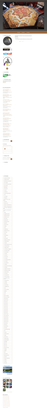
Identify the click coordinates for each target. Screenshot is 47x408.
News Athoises (6, 326)
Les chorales (5, 258)
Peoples (5, 335)
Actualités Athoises (6, 179)
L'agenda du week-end (7, 239)
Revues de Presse (6, 347)
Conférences (5, 191)
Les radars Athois (6, 280)
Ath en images (6, 182)
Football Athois (6, 229)
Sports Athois (6, 353)
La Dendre (5, 242)
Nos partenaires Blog (7, 329)
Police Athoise (6, 336)
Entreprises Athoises (6, 215)
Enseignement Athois (7, 213)
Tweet (23, 41)
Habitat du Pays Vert (6, 230)
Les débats (5, 264)
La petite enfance (6, 247)
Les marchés (5, 273)
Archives (23, 32)
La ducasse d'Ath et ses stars (8, 244)
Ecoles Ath (5, 201)
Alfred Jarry (4, 82)
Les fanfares (5, 267)
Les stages (5, 281)
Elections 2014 (6, 203)
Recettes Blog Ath (6, 339)
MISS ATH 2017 (6, 300)
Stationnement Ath (6, 355)
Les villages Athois (6, 286)
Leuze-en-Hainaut (6, 289)
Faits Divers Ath (6, 224)
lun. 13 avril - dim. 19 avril (6, 399)
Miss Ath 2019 (6, 312)
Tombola (5, 359)
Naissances (5, 324)
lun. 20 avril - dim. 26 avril (6, 398)
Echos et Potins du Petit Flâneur (6, 200)
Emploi (5, 212)
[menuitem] (18, 32)
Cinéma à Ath (6, 188)
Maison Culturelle (6, 295)
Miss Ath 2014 (6, 306)
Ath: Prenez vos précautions (7, 100)
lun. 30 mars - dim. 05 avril (6, 401)
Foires (5, 227)
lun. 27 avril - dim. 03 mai (6, 397)
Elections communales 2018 (7, 206)
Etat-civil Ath (5, 218)
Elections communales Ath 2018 (7, 210)
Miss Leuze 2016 (6, 315)
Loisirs (5, 292)
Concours (5, 190)
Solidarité (5, 350)
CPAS (5, 194)
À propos (28, 32)
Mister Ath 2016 (6, 321)
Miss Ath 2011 (6, 301)
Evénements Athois (6, 221)
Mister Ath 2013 (6, 318)
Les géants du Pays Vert (7, 268)
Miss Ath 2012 (6, 303)
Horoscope (5, 232)
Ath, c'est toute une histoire (7, 184)
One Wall (5, 332)
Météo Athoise (6, 298)
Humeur (5, 233)
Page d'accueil (16, 37)
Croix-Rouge (5, 196)
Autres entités (6, 185)
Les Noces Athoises (6, 276)
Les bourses (5, 255)
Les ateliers (5, 253)
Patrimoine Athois (6, 333)
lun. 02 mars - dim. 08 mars (6, 406)
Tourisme (5, 361)
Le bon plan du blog (6, 250)
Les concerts (5, 261)
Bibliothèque (5, 187)
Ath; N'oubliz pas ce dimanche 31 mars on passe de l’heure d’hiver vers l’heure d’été (23, 36)
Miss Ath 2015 (6, 307)
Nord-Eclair (5, 327)
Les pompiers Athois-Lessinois (6, 278)
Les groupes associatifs (7, 270)
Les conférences (6, 262)
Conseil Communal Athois (7, 193)
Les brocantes (6, 256)
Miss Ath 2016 (6, 309)
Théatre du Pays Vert (7, 358)
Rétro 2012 (5, 344)
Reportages (5, 341)
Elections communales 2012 (7, 204)
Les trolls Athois (6, 284)
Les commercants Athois (7, 259)
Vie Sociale (5, 362)
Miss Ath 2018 (6, 310)
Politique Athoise (6, 338)
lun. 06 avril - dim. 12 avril (6, 400)
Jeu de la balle (6, 238)
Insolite (5, 236)
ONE (4, 330)
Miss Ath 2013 (6, 304)
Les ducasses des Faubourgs (8, 265)
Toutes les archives (5, 407)
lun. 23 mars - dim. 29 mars (6, 402)
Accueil (18, 32)
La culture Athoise (6, 241)
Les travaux (5, 283)
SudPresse (5, 356)
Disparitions (5, 197)
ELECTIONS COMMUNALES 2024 (7, 208)
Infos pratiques (6, 235)
